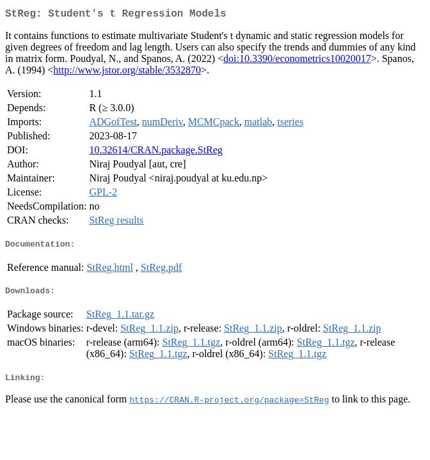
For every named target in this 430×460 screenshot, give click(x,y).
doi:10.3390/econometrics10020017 (297, 61)
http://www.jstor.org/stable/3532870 (127, 72)
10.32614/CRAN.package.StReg (155, 152)
